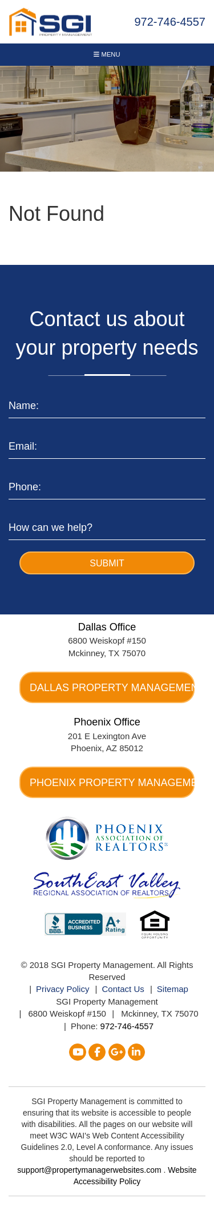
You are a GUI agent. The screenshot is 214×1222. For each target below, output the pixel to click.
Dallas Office (107, 627)
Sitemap (172, 989)
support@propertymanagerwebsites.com (90, 1170)
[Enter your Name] (107, 403)
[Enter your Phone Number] (107, 484)
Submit (107, 563)
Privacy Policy (62, 989)
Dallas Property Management (112, 687)
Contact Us (123, 989)
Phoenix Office (107, 722)
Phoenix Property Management (112, 782)
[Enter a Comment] (107, 525)
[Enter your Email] (107, 444)
